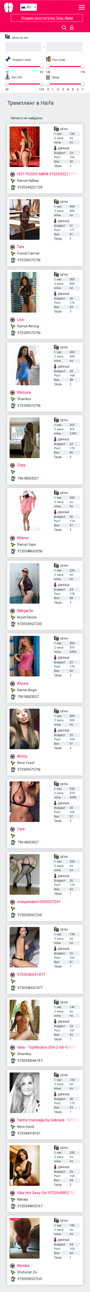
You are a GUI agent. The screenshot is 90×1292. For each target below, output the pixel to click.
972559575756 (29, 260)
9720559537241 (30, 624)
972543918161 (29, 1133)
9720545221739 (30, 187)
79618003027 (28, 478)
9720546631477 (30, 988)
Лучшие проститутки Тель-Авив (47, 18)
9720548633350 (30, 551)
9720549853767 (30, 1206)
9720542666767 (30, 1060)
